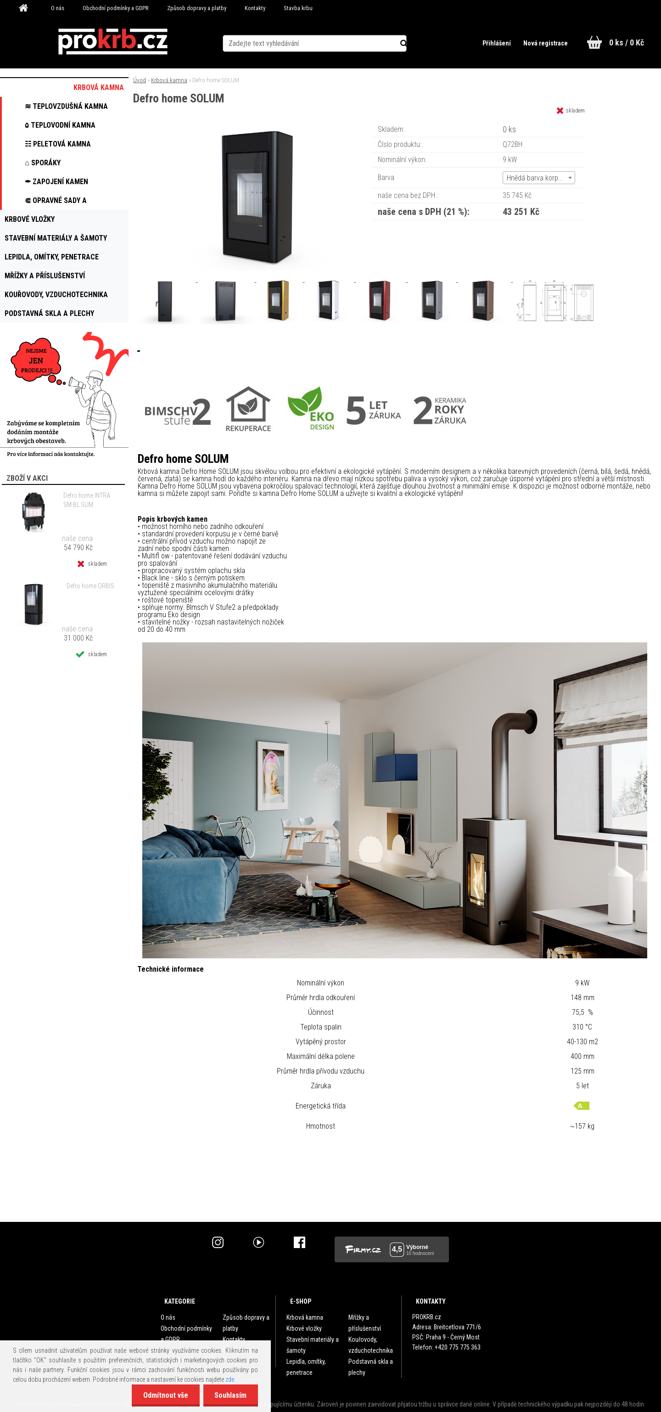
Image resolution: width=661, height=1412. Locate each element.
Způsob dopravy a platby (196, 8)
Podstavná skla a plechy (370, 1367)
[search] (410, 42)
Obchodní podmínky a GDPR (116, 8)
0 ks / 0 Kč (626, 42)
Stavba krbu (298, 8)
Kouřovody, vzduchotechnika (370, 1345)
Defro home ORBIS (90, 586)
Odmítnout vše (165, 1395)
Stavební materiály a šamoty (312, 1345)
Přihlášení (496, 43)
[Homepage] (26, 8)
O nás (57, 8)
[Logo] (113, 42)
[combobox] (539, 177)
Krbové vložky (304, 1328)
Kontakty (255, 8)
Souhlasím (230, 1395)
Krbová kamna (169, 80)
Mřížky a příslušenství (364, 1323)
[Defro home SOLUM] (260, 126)
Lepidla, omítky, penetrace (306, 1367)
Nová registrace (545, 43)
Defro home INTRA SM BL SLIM (86, 500)
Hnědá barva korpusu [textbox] (538, 178)
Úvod (139, 80)
